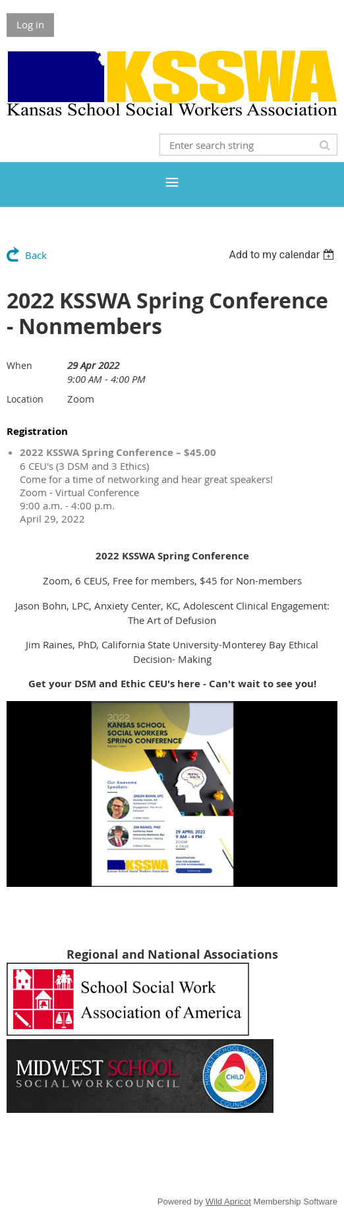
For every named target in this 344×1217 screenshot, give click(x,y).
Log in (30, 24)
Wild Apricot (228, 1201)
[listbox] (283, 254)
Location (25, 399)
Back (36, 255)
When (19, 365)
